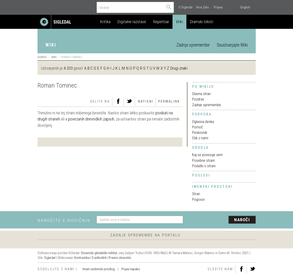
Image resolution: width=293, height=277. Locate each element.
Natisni (145, 101)
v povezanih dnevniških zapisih (89, 119)
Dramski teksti (201, 21)
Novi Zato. (203, 7)
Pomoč (197, 127)
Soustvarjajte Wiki (232, 45)
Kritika (105, 21)
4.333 (68, 68)
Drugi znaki (179, 68)
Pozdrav (198, 99)
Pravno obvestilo (120, 258)
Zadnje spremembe (193, 45)
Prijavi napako (130, 269)
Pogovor (198, 199)
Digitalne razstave (131, 21)
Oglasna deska (203, 121)
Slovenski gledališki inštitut (99, 253)
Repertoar (161, 21)
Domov (42, 57)
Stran (196, 193)
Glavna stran (201, 93)
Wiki (179, 21)
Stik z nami (200, 138)
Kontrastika (82, 258)
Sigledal (49, 258)
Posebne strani (203, 160)
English (245, 7)
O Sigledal (185, 7)
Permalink (169, 101)
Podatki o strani (203, 166)
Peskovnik (199, 132)
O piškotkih (99, 258)
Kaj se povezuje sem (207, 154)
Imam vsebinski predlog (99, 269)
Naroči (242, 219)
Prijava (218, 7)
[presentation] (222, 220)
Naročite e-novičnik (64, 220)
